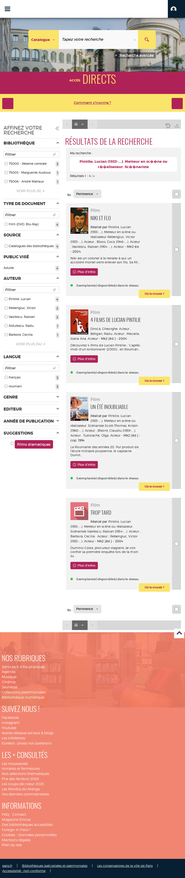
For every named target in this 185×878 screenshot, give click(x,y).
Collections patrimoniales (23, 692)
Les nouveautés (15, 764)
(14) (31, 344)
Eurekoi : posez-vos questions (27, 743)
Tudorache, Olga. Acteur (101, 435)
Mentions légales (16, 840)
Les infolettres (13, 738)
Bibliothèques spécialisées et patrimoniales (54, 866)
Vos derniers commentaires (25, 794)
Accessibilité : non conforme (23, 871)
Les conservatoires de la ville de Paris (125, 866)
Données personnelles (37, 835)
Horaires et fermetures (21, 768)
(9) (31, 191)
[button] (176, 9)
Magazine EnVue (16, 819)
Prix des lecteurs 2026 (20, 779)
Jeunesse (9, 687)
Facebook (10, 717)
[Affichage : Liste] (80, 124)
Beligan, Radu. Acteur (107, 333)
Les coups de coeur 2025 (23, 784)
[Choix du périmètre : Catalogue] (43, 39)
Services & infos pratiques (23, 667)
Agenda (8, 672)
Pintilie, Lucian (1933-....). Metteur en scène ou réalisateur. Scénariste (103, 420)
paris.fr (7, 866)
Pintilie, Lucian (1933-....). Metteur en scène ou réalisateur (113, 232)
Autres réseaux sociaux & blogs (27, 733)
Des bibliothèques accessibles (27, 825)
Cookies (8, 835)
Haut (179, 633)
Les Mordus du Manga (21, 789)
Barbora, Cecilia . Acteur (89, 536)
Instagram (11, 723)
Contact (19, 814)
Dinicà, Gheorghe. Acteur (109, 329)
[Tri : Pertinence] (87, 194)
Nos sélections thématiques (25, 774)
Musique (9, 677)
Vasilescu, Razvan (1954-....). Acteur (98, 246)
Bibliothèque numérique (23, 697)
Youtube (9, 728)
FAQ (5, 814)
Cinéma (8, 682)
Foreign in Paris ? (16, 830)
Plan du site (12, 845)
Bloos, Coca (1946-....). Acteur (118, 242)
